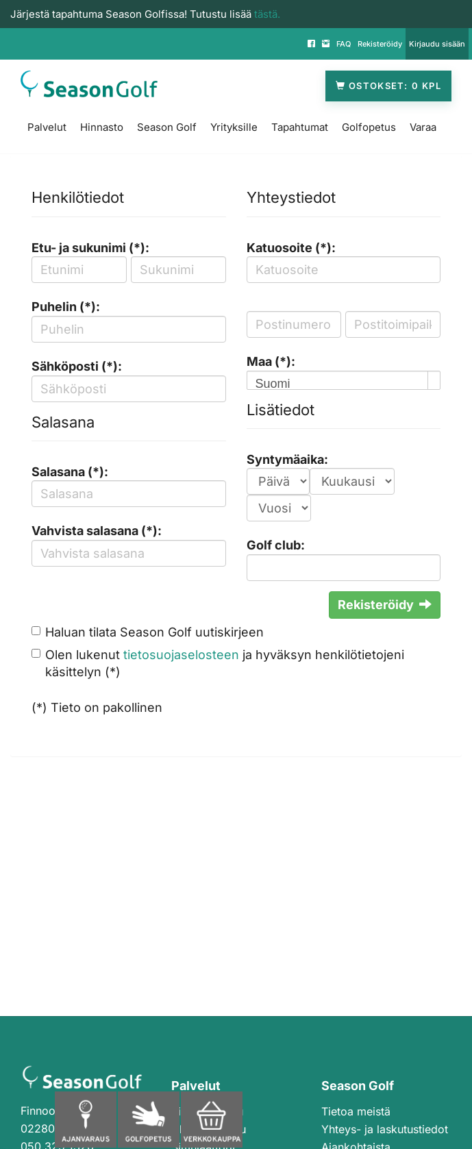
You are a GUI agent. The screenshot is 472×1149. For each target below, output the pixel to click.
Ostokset (388, 86)
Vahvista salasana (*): (97, 530)
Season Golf (167, 127)
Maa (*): (271, 361)
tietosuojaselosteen (181, 654)
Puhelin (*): (66, 306)
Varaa (423, 127)
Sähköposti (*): (77, 366)
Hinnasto (101, 127)
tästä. (267, 14)
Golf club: (276, 545)
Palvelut (46, 127)
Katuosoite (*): (291, 247)
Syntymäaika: (287, 459)
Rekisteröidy (380, 44)
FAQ (343, 44)
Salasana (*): (70, 472)
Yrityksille (234, 127)
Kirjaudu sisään (437, 44)
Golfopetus (369, 127)
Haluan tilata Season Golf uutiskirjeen (154, 632)
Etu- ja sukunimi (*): (90, 247)
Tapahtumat (299, 127)
